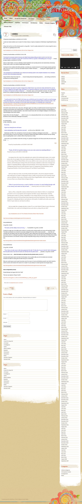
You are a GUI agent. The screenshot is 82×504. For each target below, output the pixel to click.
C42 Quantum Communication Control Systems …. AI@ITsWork (38, 7)
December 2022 (64, 181)
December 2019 (64, 246)
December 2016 (64, 311)
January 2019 (64, 266)
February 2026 (64, 112)
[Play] (62, 67)
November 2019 (64, 248)
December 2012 (64, 397)
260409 (63, 78)
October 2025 (64, 120)
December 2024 (64, 138)
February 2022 (64, 199)
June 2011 (63, 430)
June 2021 (63, 213)
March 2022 (63, 197)
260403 (63, 83)
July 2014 (63, 363)
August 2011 (64, 426)
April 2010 (63, 455)
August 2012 (64, 405)
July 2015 (63, 342)
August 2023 (64, 167)
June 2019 (63, 257)
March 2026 (63, 111)
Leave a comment (19, 282)
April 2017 (63, 304)
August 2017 (64, 296)
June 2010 (63, 452)
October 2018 (64, 271)
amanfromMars (26, 35)
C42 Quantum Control (66, 472)
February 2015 (64, 351)
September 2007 (65, 461)
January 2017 (64, 309)
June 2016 (63, 322)
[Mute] (75, 67)
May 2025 (63, 129)
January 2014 (64, 374)
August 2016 (64, 318)
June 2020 (63, 235)
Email (5, 320)
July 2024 (63, 147)
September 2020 (65, 230)
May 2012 (63, 410)
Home (5, 18)
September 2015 (65, 338)
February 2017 (64, 307)
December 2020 (64, 224)
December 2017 (64, 289)
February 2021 (64, 221)
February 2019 (64, 264)
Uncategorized (12, 282)
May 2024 (63, 150)
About (10, 18)
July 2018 (63, 277)
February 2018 (64, 286)
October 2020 (64, 228)
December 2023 (64, 159)
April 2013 (63, 390)
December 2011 (64, 419)
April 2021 (63, 217)
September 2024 (65, 143)
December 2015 (64, 332)
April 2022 (63, 195)
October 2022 (64, 185)
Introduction (34, 23)
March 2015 (63, 349)
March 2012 (63, 414)
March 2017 (63, 305)
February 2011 (64, 437)
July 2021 (63, 212)
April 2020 (63, 239)
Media (41, 23)
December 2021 (64, 203)
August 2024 (64, 145)
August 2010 (64, 448)
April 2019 (63, 260)
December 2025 (64, 116)
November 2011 (64, 421)
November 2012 (64, 399)
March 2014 (63, 370)
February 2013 (64, 394)
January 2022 (64, 201)
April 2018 (63, 282)
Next (52, 288)
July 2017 (63, 298)
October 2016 (64, 314)
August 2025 (64, 123)
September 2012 (65, 403)
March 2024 (63, 154)
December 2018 (64, 268)
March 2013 (63, 392)
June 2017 (63, 300)
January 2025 (64, 136)
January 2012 (64, 417)
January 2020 (64, 244)
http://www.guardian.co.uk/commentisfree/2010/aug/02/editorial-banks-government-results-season (24, 240)
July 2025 (63, 125)
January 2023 (64, 179)
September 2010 (65, 446)
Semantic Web (7, 26)
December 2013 (64, 376)
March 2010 (63, 457)
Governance (25, 22)
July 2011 (63, 428)
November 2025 (64, 118)
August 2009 (64, 459)
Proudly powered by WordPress (8, 499)
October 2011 (64, 423)
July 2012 (63, 406)
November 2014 (64, 356)
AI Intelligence (40, 19)
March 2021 (63, 219)
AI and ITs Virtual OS (20, 18)
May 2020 (63, 237)
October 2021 (64, 206)
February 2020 (64, 242)
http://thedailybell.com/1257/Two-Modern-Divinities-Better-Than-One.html (26, 213)
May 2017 (63, 302)
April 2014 (63, 369)
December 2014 (64, 354)
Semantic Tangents (50, 23)
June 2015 (63, 343)
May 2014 (63, 367)
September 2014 (65, 360)
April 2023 (63, 174)
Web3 (62, 475)
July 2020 (63, 233)
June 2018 (63, 278)
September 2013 (65, 381)
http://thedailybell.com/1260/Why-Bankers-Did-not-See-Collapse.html (18, 50)
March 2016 (63, 327)
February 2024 (64, 156)
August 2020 (64, 231)
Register (63, 92)
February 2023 (64, 177)
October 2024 (64, 141)
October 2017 (64, 293)
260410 (63, 76)
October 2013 (64, 379)
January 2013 (64, 396)
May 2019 (63, 259)
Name (5, 316)
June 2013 (63, 387)
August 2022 (64, 188)
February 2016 (64, 329)
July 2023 (63, 168)
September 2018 (65, 273)
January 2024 (64, 158)
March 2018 (63, 284)
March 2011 (63, 435)
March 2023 (63, 176)
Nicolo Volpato (25, 499)
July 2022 (63, 190)
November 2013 (64, 378)
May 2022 (63, 194)
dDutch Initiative (8, 22)
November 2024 (64, 140)
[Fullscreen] (78, 67)
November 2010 (64, 443)
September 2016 (65, 316)
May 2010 (63, 453)
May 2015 (63, 345)
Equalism (17, 22)
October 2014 (64, 358)
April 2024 (63, 152)
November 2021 (64, 204)
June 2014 (63, 365)
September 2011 (65, 424)
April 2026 (63, 109)
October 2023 (64, 163)
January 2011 (64, 439)
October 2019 (64, 250)
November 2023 (64, 161)
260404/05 (63, 81)
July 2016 (63, 320)
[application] (70, 63)
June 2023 (63, 170)
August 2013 (64, 383)
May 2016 (63, 323)
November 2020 (64, 226)
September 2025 (65, 121)
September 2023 (65, 165)
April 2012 (63, 412)
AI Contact (31, 18)
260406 (63, 80)
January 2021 (64, 222)
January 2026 (64, 114)
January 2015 (64, 352)
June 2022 (63, 192)
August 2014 (64, 361)
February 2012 (64, 415)
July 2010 (63, 450)
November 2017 (64, 291)
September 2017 (65, 295)
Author (48, 19)
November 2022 (64, 183)
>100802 (54, 34)
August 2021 (64, 210)
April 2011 (63, 433)
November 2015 (64, 334)
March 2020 (63, 241)
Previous (8, 288)
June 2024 (63, 149)
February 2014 (64, 372)
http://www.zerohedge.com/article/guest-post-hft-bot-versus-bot (17, 218)
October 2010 (64, 444)
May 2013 (63, 388)
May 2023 (63, 172)
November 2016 (64, 313)
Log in (62, 94)
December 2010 (64, 441)
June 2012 (63, 408)
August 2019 (64, 253)
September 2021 (65, 208)
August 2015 (64, 340)
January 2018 (64, 287)
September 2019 (65, 251)
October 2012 (64, 401)
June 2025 (63, 127)
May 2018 (63, 280)
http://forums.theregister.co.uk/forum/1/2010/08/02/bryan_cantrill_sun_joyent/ (20, 277)
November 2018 (64, 269)
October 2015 (64, 336)
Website (5, 324)
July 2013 (63, 385)
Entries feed (64, 96)
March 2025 (63, 132)
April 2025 (63, 130)
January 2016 (64, 331)
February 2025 (64, 134)
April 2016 (63, 325)
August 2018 (64, 275)
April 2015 (63, 347)
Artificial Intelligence (65, 470)
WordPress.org (64, 100)
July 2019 (63, 255)
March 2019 (63, 262)
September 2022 (65, 186)
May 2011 (63, 432)
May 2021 (63, 215)
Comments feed (64, 98)
